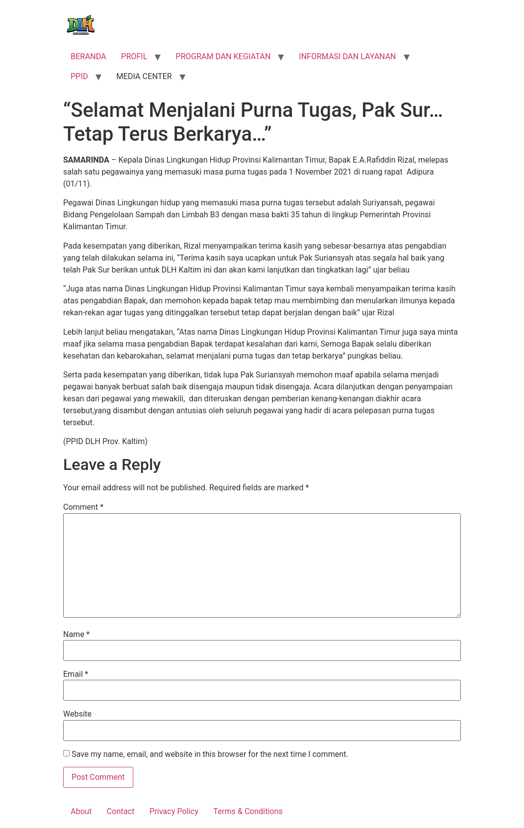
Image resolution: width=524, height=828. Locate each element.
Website (77, 714)
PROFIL (134, 56)
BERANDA (88, 56)
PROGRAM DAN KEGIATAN (222, 56)
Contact (121, 811)
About (81, 811)
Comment (83, 507)
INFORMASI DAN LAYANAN (347, 56)
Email (75, 674)
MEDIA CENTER (144, 76)
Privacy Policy (174, 811)
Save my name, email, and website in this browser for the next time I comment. (210, 754)
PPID (79, 76)
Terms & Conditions (248, 811)
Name (76, 635)
